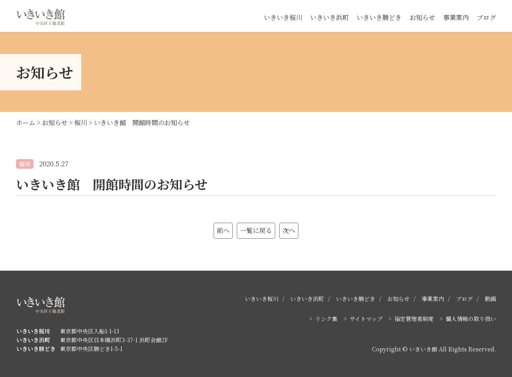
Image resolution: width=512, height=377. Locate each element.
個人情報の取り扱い (471, 319)
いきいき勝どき (379, 17)
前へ (223, 230)
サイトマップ (366, 319)
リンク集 (326, 319)
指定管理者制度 (414, 319)
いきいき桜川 (283, 17)
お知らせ (422, 17)
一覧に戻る (256, 230)
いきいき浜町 (329, 17)
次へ (288, 230)
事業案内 (456, 17)
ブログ (486, 17)
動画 (490, 299)
